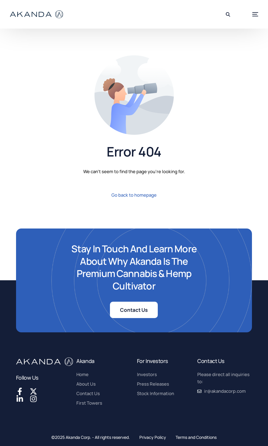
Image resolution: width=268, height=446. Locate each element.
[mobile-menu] (247, 14)
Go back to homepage (134, 195)
